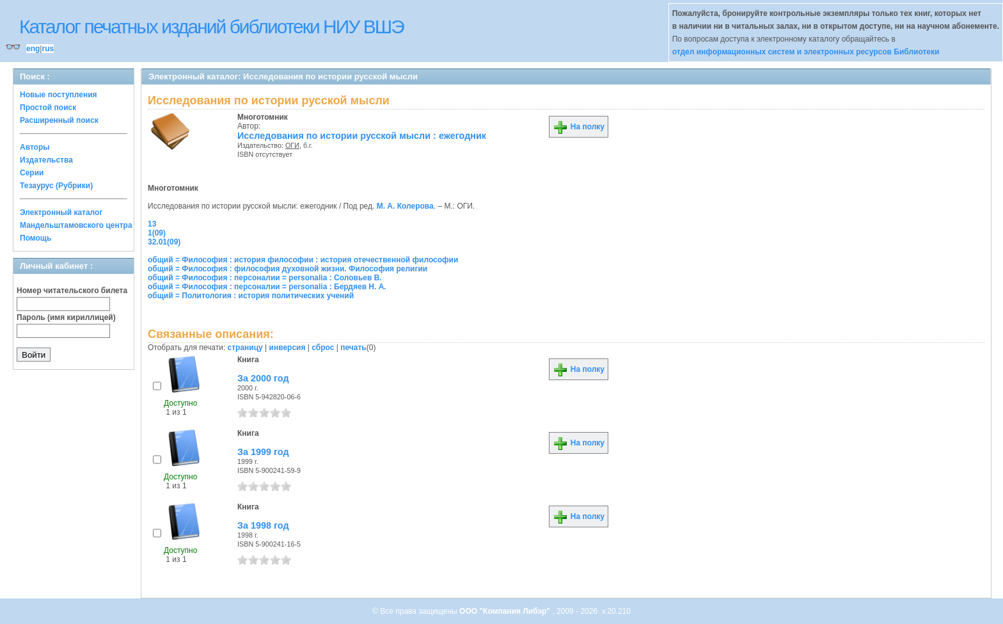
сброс (323, 347)
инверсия (287, 347)
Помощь (35, 238)
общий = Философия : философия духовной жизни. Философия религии (287, 268)
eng (33, 48)
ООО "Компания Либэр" (505, 611)
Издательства (46, 160)
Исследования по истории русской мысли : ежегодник (361, 136)
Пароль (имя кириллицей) (66, 317)
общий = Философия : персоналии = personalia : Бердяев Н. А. (267, 286)
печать (353, 347)
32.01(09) (164, 241)
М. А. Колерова (405, 206)
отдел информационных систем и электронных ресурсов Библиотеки (806, 51)
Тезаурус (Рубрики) (56, 185)
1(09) (157, 232)
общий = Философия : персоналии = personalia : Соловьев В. (265, 277)
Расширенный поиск (59, 120)
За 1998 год (263, 525)
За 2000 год (263, 378)
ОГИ (292, 145)
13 (152, 224)
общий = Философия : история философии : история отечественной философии (303, 259)
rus (48, 48)
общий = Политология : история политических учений (251, 295)
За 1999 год (263, 452)
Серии (31, 172)
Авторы (35, 147)
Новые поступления (58, 94)
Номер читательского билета (72, 290)
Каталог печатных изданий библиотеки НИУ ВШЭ (211, 26)
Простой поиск (48, 107)
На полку (578, 126)
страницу (245, 347)
